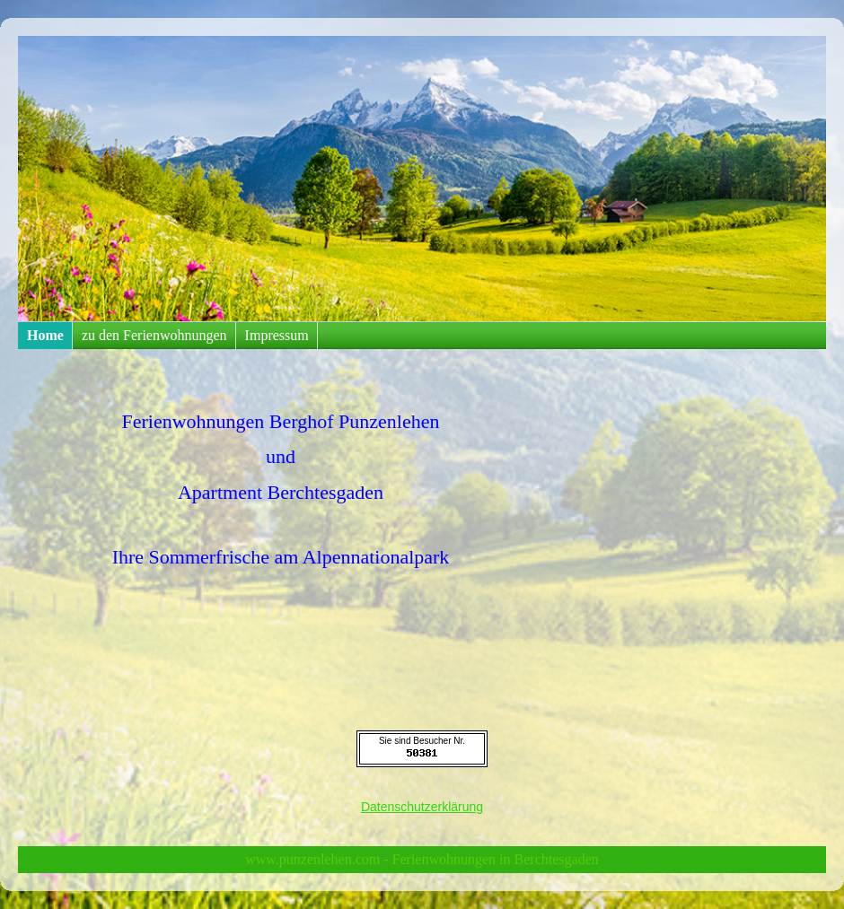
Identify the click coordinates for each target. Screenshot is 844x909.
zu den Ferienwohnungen (154, 335)
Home (45, 335)
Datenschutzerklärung (422, 807)
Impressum (277, 335)
